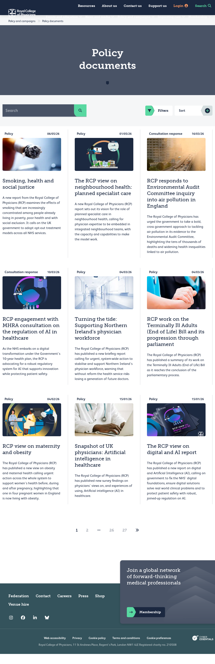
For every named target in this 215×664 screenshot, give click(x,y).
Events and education (64, 17)
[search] (80, 120)
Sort (182, 121)
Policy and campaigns (136, 17)
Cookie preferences (159, 648)
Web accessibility (55, 648)
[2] (137, 540)
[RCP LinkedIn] (35, 628)
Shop (100, 606)
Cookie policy (97, 648)
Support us (157, 6)
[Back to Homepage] (18, 16)
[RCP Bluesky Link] (47, 628)
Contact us (133, 6)
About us (109, 6)
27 (124, 540)
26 (111, 540)
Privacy (77, 648)
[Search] (38, 120)
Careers (64, 606)
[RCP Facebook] (23, 628)
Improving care (171, 17)
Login (180, 6)
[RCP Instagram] (11, 628)
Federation (18, 606)
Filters (156, 121)
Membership (200, 17)
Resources (86, 6)
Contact (43, 606)
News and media (100, 17)
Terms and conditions (126, 648)
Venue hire (18, 614)
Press (83, 606)
